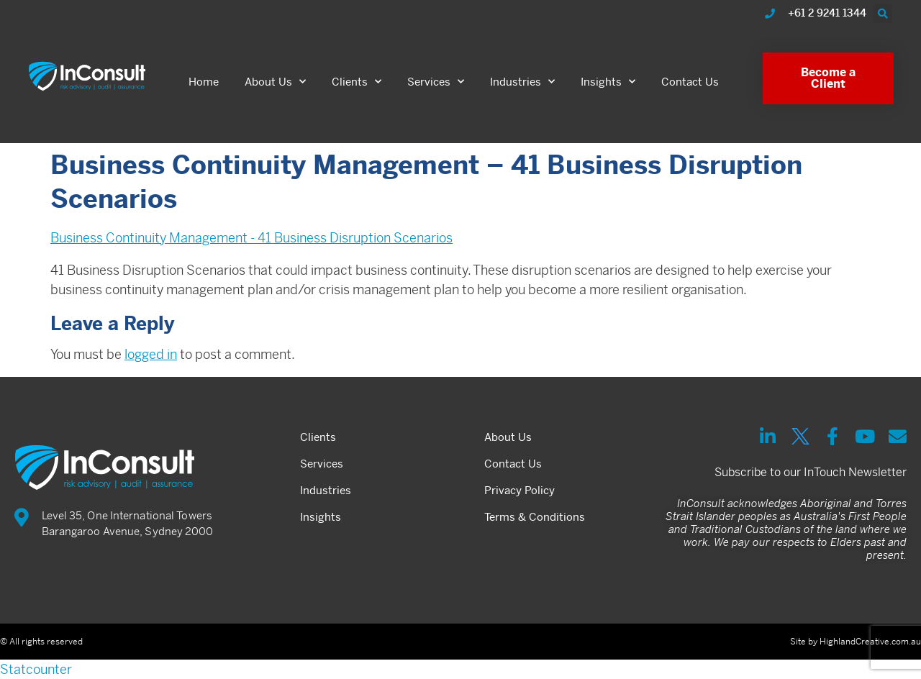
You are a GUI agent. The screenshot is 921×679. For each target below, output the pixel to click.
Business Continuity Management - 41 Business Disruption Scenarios (251, 237)
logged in (150, 354)
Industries (522, 81)
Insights (608, 81)
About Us (275, 81)
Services (435, 81)
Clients (356, 81)
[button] (883, 13)
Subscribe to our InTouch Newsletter (810, 472)
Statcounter (36, 669)
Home (204, 81)
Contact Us (690, 81)
